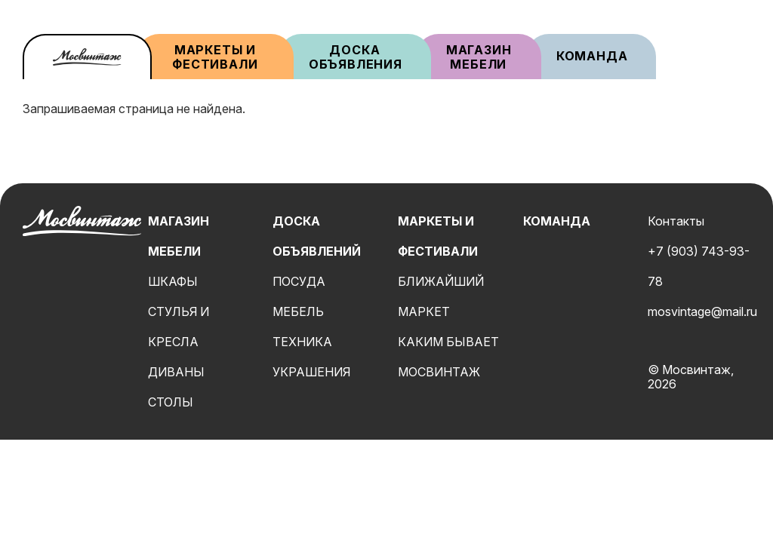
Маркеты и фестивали (214, 57)
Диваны (176, 371)
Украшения (311, 371)
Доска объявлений (317, 236)
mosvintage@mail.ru (702, 311)
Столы (170, 402)
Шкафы (173, 281)
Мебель (298, 311)
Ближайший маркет (441, 296)
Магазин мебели (480, 57)
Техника (302, 341)
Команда (592, 55)
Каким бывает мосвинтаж (448, 356)
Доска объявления (355, 57)
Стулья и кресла (178, 326)
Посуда (299, 281)
